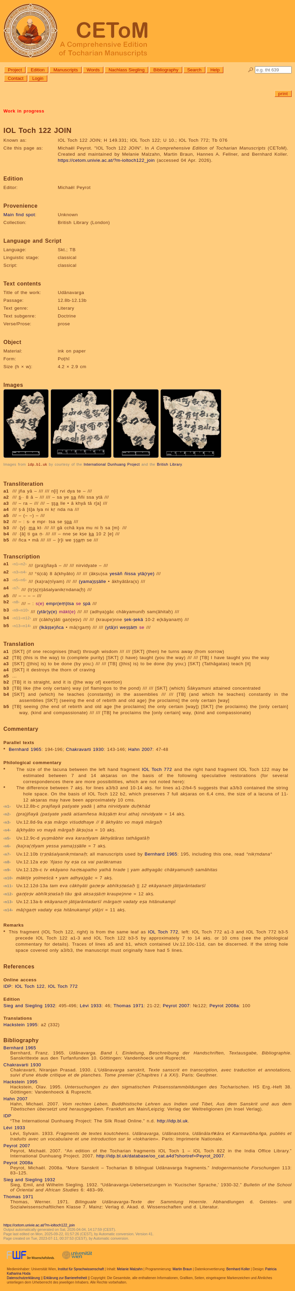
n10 (24, 610)
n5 (16, 580)
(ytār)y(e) (47, 611)
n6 (23, 580)
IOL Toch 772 (157, 769)
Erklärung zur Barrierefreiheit (65, 1277)
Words (93, 69)
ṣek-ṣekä (133, 619)
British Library (169, 464)
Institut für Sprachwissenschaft (81, 1269)
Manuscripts (65, 69)
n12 (26, 618)
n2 (23, 564)
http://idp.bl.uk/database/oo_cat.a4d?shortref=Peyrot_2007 (160, 1155)
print (283, 93)
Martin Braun (182, 1269)
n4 (23, 572)
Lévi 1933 (91, 1005)
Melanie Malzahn (130, 1269)
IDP (7, 985)
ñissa (130, 573)
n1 (16, 564)
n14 (26, 625)
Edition (38, 69)
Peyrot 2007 (176, 1005)
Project (15, 69)
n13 (17, 625)
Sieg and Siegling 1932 (29, 1005)
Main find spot (19, 214)
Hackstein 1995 (20, 1024)
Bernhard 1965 (25, 749)
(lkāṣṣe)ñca (51, 627)
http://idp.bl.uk (172, 1120)
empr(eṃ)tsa (60, 603)
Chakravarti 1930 (85, 749)
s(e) (40, 603)
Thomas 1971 (129, 1005)
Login (38, 78)
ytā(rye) (146, 573)
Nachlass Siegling (126, 69)
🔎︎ (251, 69)
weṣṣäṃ (128, 627)
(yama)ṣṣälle (92, 581)
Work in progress (23, 111)
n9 (16, 610)
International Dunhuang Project (112, 464)
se (78, 603)
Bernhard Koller (238, 1269)
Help (215, 69)
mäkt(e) (67, 611)
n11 (17, 618)
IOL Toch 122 (30, 985)
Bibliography (165, 69)
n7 (16, 588)
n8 (16, 602)
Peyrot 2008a (224, 1005)
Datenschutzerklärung (23, 1277)
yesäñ (115, 573)
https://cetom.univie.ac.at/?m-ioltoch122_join (106, 160)
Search (194, 69)
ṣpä (86, 603)
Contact (15, 78)
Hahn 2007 (140, 749)
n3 (16, 572)
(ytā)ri (111, 627)
